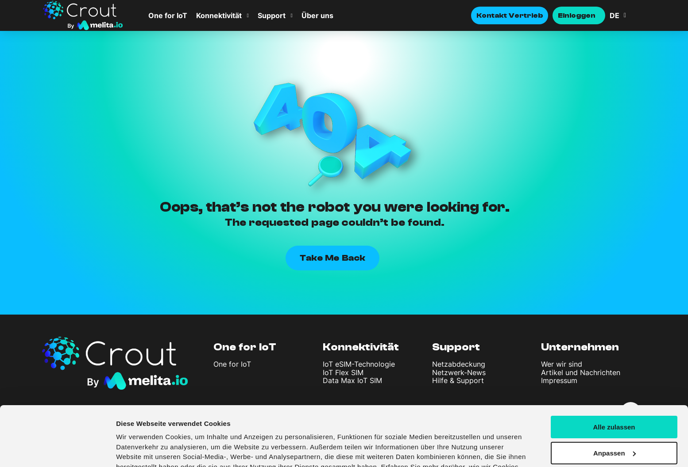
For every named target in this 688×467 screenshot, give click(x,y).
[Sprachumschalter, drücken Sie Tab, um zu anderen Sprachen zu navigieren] (627, 15)
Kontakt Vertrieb (509, 15)
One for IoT (167, 15)
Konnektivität (219, 15)
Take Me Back (332, 258)
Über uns (317, 15)
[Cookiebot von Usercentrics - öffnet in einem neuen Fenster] (57, 449)
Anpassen (614, 402)
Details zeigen (138, 449)
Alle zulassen (614, 376)
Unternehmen (580, 347)
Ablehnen (614, 428)
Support (272, 15)
